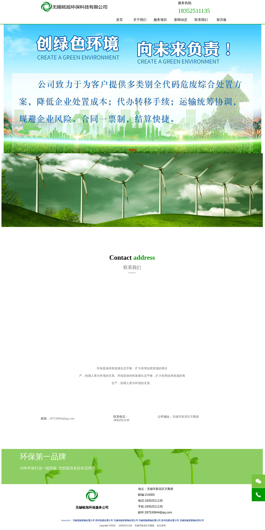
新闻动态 (180, 20)
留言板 (222, 20)
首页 (119, 20)
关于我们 (139, 20)
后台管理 (161, 525)
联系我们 (201, 20)
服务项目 (160, 20)
